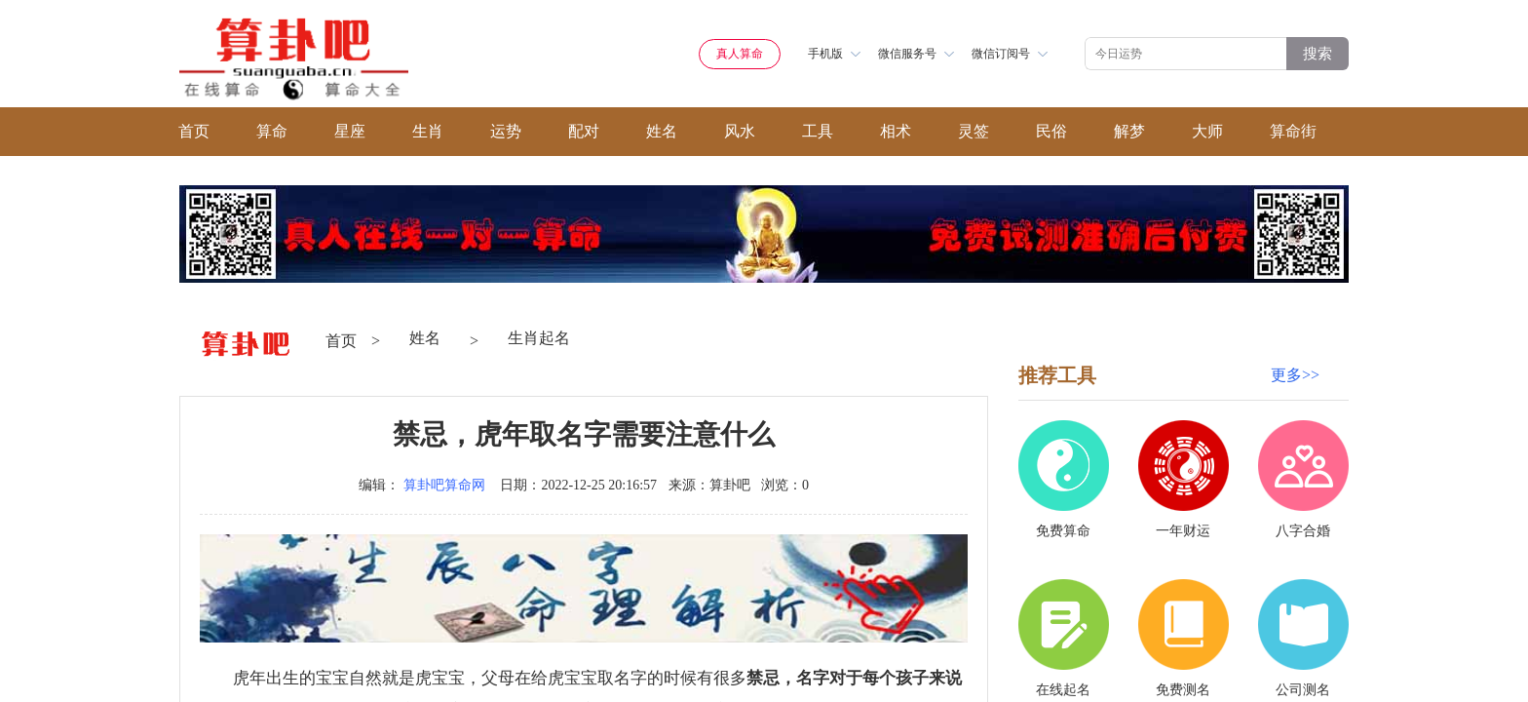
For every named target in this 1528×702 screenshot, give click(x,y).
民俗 (1051, 131)
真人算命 (739, 53)
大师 (1207, 131)
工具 (817, 131)
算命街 (1293, 131)
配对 (583, 131)
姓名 (661, 131)
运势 (505, 131)
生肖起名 (539, 338)
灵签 (973, 131)
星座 (349, 131)
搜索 (1317, 53)
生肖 (427, 131)
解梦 (1129, 131)
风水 (739, 131)
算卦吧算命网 (444, 485)
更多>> (1295, 375)
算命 (271, 131)
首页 (194, 131)
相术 (895, 131)
